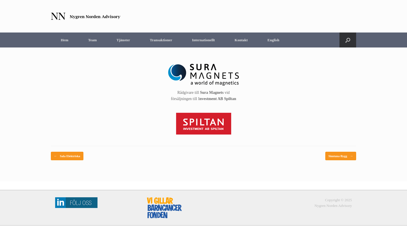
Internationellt (203, 40)
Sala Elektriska (67, 156)
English (273, 40)
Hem (64, 40)
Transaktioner (161, 40)
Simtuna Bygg (340, 156)
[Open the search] (347, 39)
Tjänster (123, 40)
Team (92, 40)
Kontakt (241, 40)
